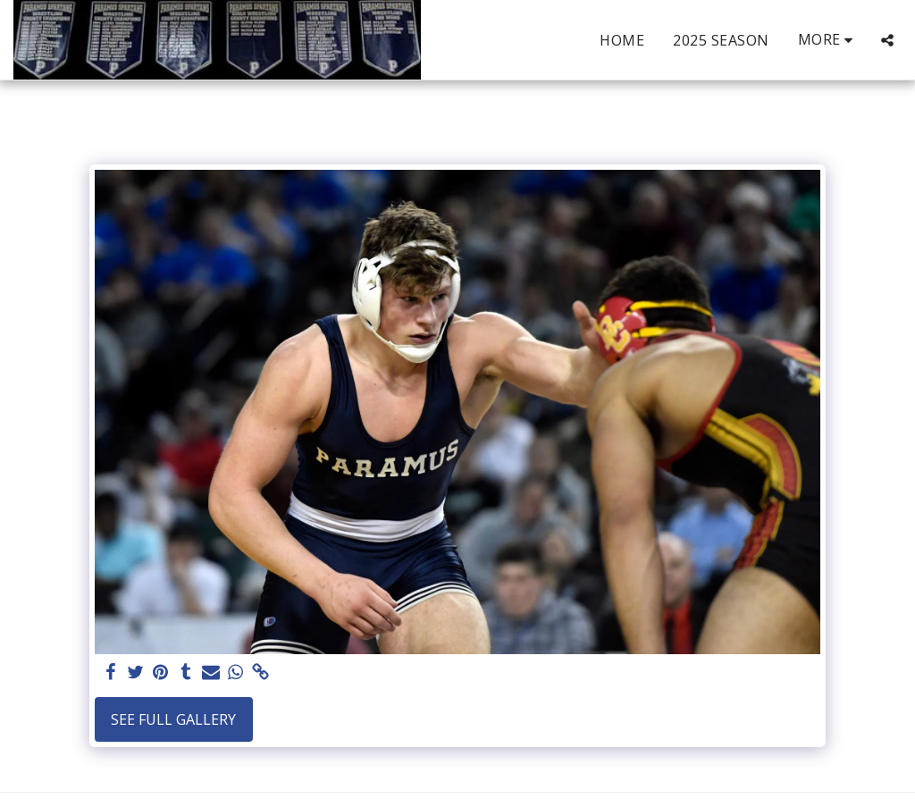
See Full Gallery (173, 719)
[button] (887, 40)
